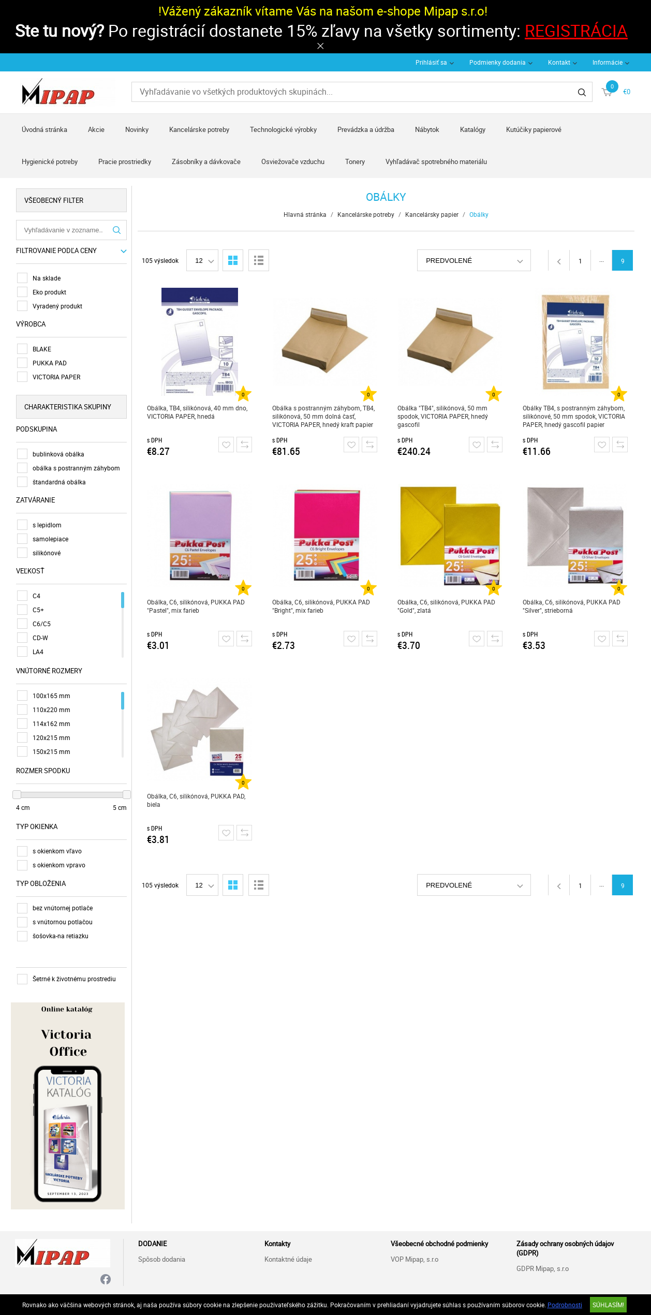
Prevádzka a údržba (365, 129)
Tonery (355, 161)
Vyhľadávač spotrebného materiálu (436, 161)
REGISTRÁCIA (576, 30)
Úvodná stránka (44, 129)
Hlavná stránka (306, 214)
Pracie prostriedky (124, 161)
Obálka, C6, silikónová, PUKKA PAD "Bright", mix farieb (322, 606)
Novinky (137, 129)
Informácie (608, 62)
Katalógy (472, 129)
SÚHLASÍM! (608, 1305)
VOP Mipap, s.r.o (414, 1257)
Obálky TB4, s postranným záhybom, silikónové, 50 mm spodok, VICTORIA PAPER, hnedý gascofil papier (575, 416)
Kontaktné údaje (288, 1257)
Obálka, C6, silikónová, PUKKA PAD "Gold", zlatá (447, 606)
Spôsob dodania (161, 1257)
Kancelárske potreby (199, 129)
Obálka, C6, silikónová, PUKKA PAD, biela (197, 800)
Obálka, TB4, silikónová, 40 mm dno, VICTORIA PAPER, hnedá (198, 412)
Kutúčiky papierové (533, 129)
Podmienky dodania (497, 62)
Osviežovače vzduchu (292, 161)
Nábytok (427, 129)
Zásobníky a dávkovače (206, 161)
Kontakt (559, 62)
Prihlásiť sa (431, 62)
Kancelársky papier (433, 214)
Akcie (96, 129)
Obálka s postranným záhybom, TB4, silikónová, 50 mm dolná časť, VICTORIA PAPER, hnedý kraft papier (324, 416)
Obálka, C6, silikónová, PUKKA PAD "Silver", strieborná (573, 606)
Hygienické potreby (50, 161)
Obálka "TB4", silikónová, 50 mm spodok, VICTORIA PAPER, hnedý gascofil (443, 416)
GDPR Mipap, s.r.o (542, 1267)
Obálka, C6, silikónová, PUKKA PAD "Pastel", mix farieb (197, 606)
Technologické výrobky (283, 129)
